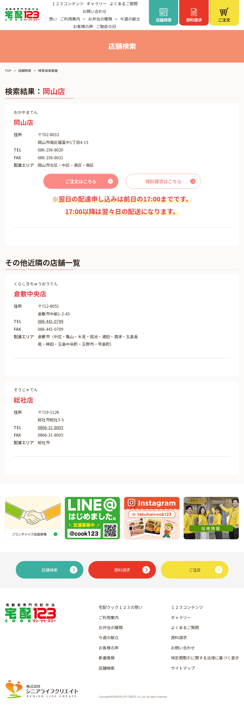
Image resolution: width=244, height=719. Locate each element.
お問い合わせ (95, 11)
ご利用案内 (109, 617)
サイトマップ (183, 668)
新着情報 (107, 658)
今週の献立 (130, 19)
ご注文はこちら (81, 181)
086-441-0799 (50, 321)
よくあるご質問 (185, 627)
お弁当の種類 (111, 627)
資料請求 (179, 637)
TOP (8, 70)
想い (53, 19)
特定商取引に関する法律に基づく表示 (205, 658)
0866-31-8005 (50, 427)
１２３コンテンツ (187, 607)
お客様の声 (83, 26)
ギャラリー (181, 617)
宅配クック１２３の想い (121, 607)
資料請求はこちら (163, 181)
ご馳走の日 (106, 26)
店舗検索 (24, 70)
